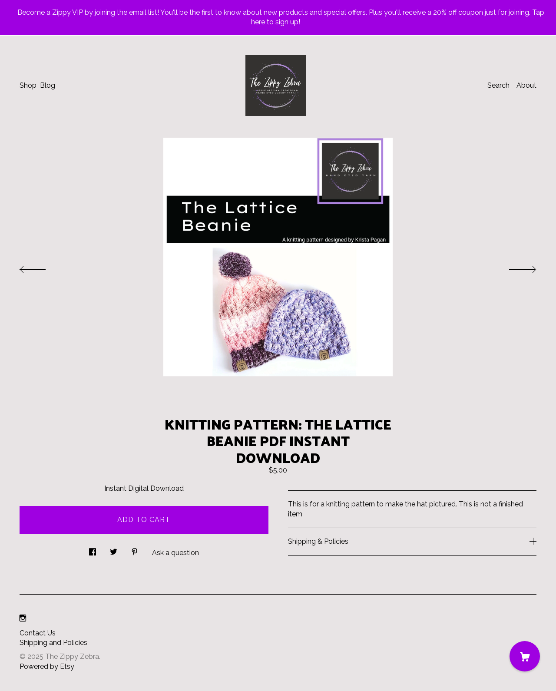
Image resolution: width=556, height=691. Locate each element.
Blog (47, 85)
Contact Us (38, 633)
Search (498, 85)
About (526, 85)
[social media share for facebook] (92, 549)
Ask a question (175, 553)
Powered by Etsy (47, 666)
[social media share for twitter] (113, 549)
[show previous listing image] (41, 267)
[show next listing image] (514, 267)
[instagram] (23, 619)
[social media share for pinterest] (134, 549)
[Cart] (525, 656)
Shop (28, 85)
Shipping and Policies (53, 642)
